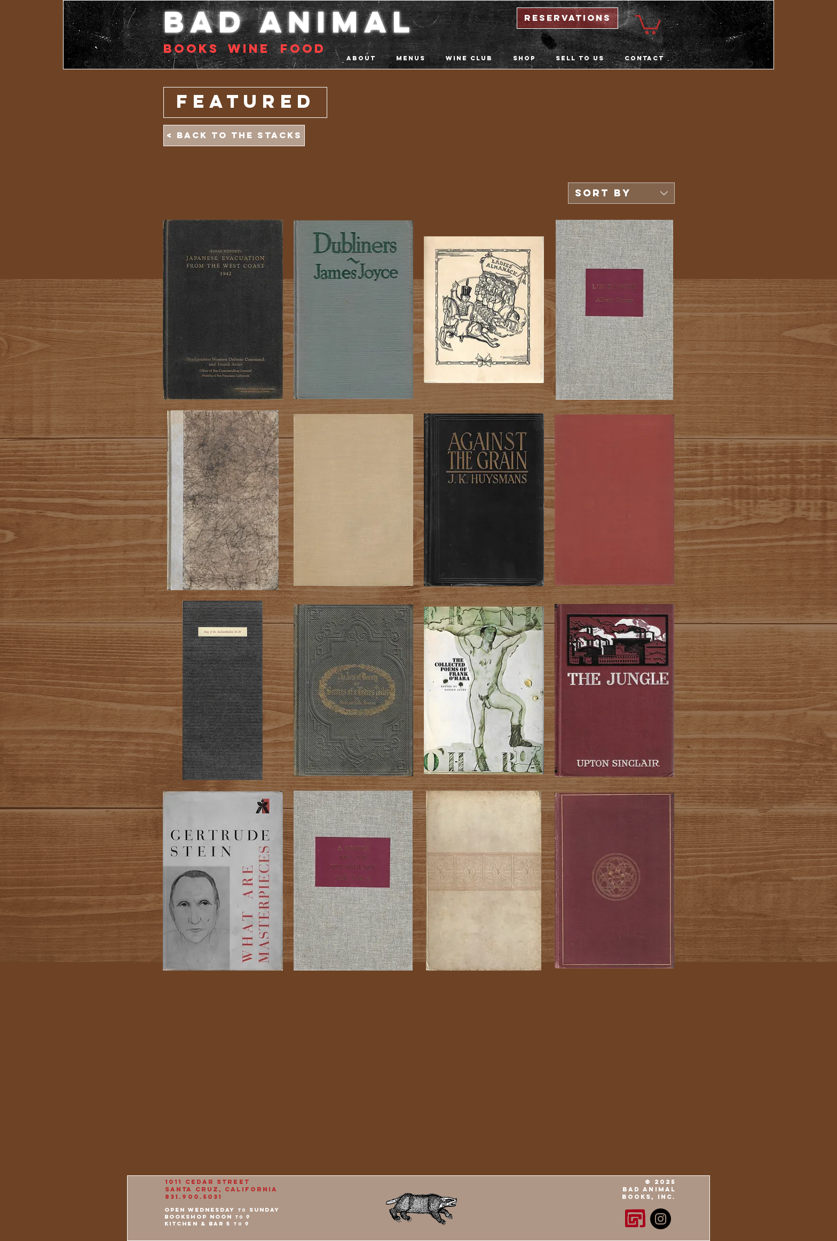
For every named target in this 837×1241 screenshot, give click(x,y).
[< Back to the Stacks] (234, 135)
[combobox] (621, 193)
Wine (249, 48)
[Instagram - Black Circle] (660, 1218)
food (303, 48)
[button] (648, 23)
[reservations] (567, 18)
